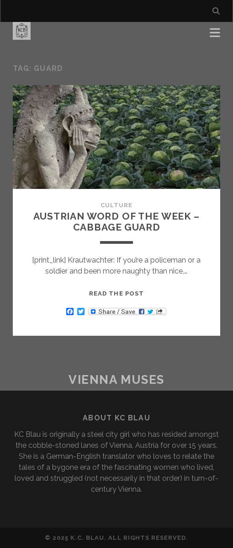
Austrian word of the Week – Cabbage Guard (116, 221)
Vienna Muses (116, 380)
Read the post (116, 293)
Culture (116, 205)
